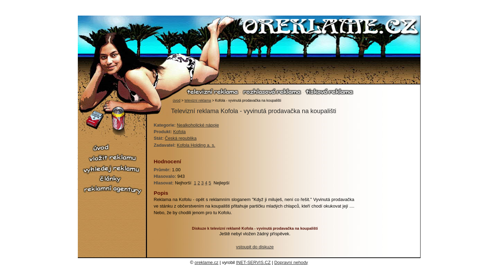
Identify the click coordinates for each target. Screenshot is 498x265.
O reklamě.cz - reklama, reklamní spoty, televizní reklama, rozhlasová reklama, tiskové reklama (330, 27)
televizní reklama (212, 91)
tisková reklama (329, 91)
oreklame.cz (207, 262)
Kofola (179, 131)
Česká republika (181, 138)
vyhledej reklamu (112, 169)
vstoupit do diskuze (255, 246)
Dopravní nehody (291, 262)
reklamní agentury (112, 190)
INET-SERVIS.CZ (253, 262)
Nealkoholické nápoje (198, 125)
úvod (177, 100)
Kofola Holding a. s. (196, 145)
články (112, 179)
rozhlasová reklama (271, 91)
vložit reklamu (112, 158)
